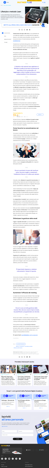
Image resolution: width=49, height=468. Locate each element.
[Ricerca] (43, 2)
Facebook (24, 30)
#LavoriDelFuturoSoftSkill (28, 346)
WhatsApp (27, 30)
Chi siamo (2, 464)
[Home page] (24, 2)
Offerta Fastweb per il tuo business (34, 0)
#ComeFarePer (21, 346)
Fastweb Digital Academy (28, 464)
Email (29, 30)
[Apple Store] (28, 450)
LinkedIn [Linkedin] (19, 30)
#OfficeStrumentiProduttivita (18, 347)
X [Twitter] (22, 30)
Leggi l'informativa (4, 426)
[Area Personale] (45, 2)
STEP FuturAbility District (29, 466)
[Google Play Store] (41, 450)
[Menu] (6, 2)
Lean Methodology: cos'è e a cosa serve (29, 335)
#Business (17, 346)
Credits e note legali (4, 466)
